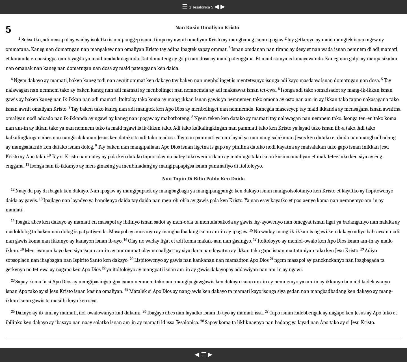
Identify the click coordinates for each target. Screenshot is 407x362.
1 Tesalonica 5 (201, 7)
